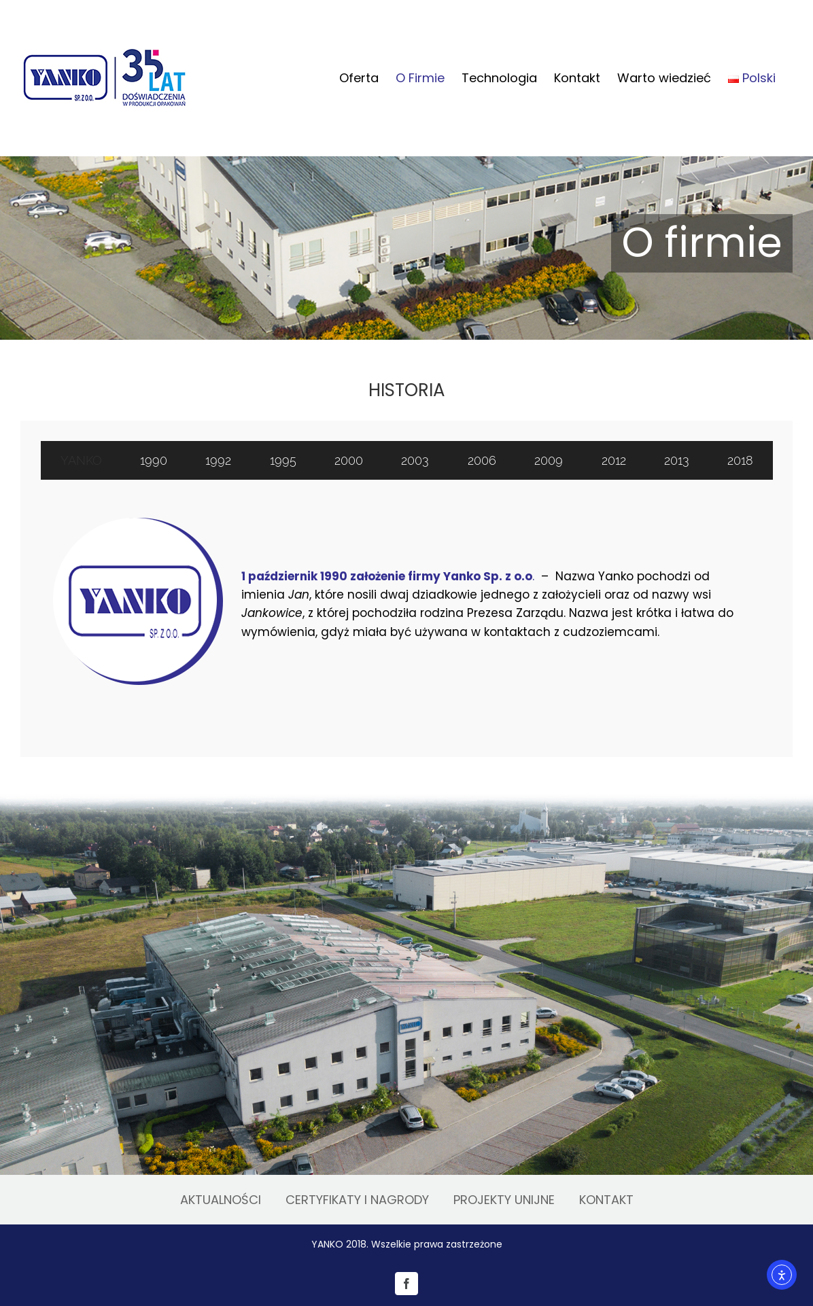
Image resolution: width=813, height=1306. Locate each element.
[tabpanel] (406, 604)
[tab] (81, 460)
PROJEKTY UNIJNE (504, 1199)
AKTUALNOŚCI (220, 1199)
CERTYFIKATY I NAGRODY (357, 1199)
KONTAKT (606, 1199)
